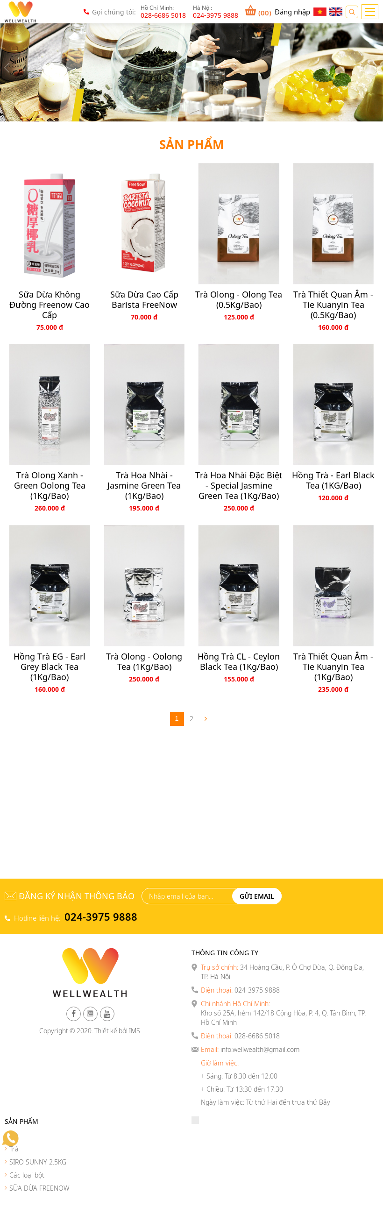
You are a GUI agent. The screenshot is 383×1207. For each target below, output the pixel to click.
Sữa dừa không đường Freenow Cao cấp (49, 304)
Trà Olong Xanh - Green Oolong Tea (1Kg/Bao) (49, 485)
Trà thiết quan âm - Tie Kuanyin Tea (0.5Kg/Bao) (333, 304)
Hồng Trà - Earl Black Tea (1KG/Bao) (333, 480)
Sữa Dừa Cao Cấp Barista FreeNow (144, 299)
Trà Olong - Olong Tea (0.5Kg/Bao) (238, 299)
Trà (14, 1148)
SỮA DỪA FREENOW (39, 1188)
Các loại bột (26, 1175)
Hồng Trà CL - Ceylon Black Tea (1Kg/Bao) (239, 661)
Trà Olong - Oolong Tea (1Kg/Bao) (144, 661)
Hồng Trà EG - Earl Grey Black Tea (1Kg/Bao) (49, 666)
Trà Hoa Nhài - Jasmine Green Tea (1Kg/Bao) (144, 485)
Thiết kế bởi (111, 1030)
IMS (134, 1030)
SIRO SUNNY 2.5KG (37, 1161)
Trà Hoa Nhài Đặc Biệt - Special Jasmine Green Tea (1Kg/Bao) (239, 485)
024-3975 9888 (100, 916)
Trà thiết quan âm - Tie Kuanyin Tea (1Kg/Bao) (333, 666)
